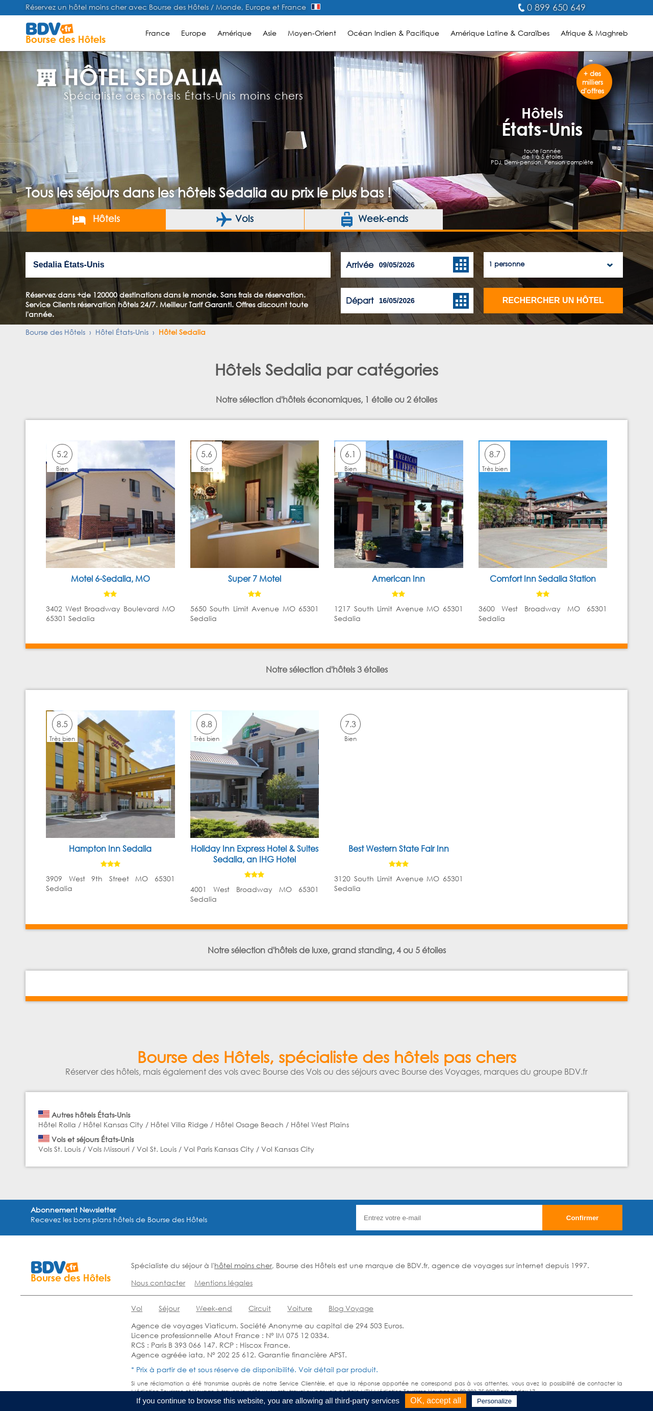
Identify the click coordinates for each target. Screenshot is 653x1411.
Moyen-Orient (312, 33)
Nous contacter (158, 1283)
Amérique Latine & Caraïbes (499, 33)
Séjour (169, 1308)
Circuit (259, 1308)
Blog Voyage (351, 1308)
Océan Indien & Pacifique (393, 33)
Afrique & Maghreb (594, 33)
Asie (270, 33)
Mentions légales (223, 1283)
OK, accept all (435, 1400)
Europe (193, 33)
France (157, 33)
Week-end (214, 1308)
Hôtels (95, 219)
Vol (136, 1308)
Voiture (299, 1308)
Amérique (234, 33)
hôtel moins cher (243, 1265)
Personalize (494, 1401)
